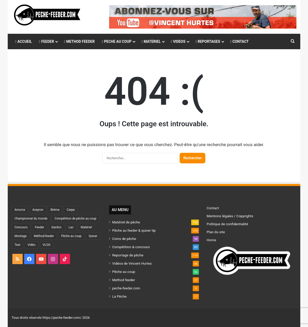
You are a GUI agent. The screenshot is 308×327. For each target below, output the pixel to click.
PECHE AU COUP (116, 41)
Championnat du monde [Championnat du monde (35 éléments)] (30, 218)
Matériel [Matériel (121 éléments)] (86, 227)
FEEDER (46, 41)
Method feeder (123, 280)
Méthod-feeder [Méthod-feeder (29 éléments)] (44, 236)
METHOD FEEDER (79, 41)
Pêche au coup (123, 272)
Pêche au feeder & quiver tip (134, 230)
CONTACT (239, 41)
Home (211, 240)
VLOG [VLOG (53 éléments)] (46, 245)
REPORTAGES (208, 41)
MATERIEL (151, 41)
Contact (213, 208)
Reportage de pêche (127, 255)
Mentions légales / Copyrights (230, 216)
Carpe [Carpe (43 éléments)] (71, 210)
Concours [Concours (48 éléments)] (21, 227)
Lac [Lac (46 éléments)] (71, 227)
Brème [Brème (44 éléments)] (54, 210)
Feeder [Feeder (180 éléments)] (39, 227)
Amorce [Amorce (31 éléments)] (19, 210)
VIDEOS (178, 41)
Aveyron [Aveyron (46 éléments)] (37, 210)
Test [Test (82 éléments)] (17, 245)
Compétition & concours (131, 247)
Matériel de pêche (126, 222)
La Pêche (119, 296)
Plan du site (216, 232)
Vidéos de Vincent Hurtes (132, 263)
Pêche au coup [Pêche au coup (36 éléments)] (71, 236)
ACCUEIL (23, 41)
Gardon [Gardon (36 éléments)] (56, 227)
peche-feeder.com (126, 288)
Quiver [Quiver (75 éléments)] (93, 236)
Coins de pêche (124, 239)
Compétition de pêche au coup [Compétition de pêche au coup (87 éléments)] (75, 218)
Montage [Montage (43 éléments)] (20, 236)
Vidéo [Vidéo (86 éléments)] (32, 245)
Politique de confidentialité (227, 224)
